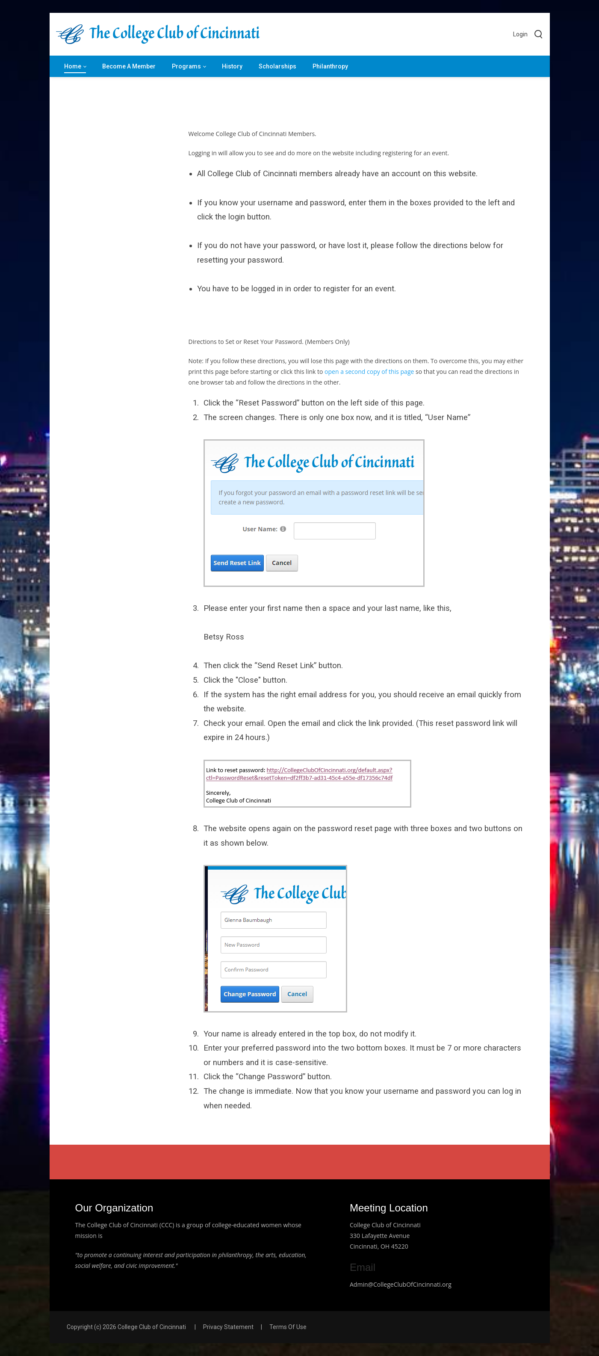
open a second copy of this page (369, 371)
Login (520, 34)
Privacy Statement (228, 1326)
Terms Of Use (288, 1326)
